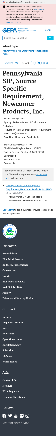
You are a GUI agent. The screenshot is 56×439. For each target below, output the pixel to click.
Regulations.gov (11, 345)
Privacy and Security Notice (17, 298)
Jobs (4, 328)
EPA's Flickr (22, 416)
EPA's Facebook (4, 416)
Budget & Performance (15, 265)
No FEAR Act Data (12, 287)
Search (50, 38)
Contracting (9, 270)
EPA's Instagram (27, 416)
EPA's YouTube (16, 416)
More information (12, 22)
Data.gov (7, 317)
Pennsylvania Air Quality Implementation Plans (25, 52)
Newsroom (8, 334)
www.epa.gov (39, 9)
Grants (6, 276)
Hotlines (7, 386)
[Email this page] (45, 63)
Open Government (13, 339)
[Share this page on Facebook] (33, 63)
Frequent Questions (13, 397)
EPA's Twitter (10, 416)
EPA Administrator (13, 259)
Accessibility (9, 254)
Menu (48, 29)
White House (9, 362)
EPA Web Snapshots (13, 282)
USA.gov (7, 356)
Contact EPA (9, 380)
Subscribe (8, 350)
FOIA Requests (10, 391)
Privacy (6, 293)
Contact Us (11, 62)
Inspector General (12, 322)
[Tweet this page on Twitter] (39, 63)
